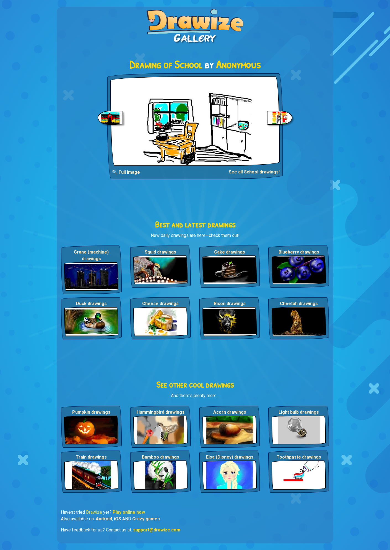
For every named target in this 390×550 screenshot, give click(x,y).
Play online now (129, 512)
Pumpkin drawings (91, 412)
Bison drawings (230, 303)
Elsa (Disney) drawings (229, 457)
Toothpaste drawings (299, 457)
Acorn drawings (229, 412)
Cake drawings (229, 252)
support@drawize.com (156, 530)
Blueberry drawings (299, 252)
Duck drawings (91, 303)
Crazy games (146, 518)
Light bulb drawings (299, 412)
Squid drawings (160, 252)
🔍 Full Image (126, 172)
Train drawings (91, 457)
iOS (117, 518)
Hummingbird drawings (160, 412)
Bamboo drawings (160, 457)
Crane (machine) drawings (91, 255)
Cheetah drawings (299, 303)
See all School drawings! (254, 172)
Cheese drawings (160, 303)
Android (104, 518)
